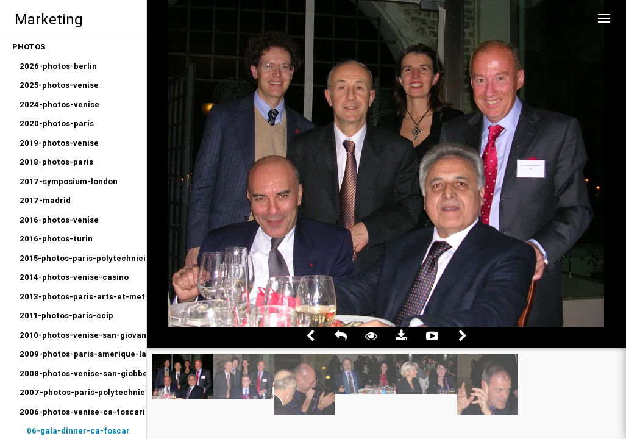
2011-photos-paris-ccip (66, 315)
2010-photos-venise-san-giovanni (83, 335)
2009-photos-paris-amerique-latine (83, 354)
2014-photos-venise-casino (74, 277)
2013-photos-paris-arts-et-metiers (83, 296)
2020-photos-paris (57, 123)
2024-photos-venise (59, 104)
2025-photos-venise (59, 85)
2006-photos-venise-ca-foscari (82, 412)
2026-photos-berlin (58, 66)
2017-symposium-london (69, 181)
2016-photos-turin (56, 239)
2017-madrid (45, 200)
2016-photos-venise (59, 220)
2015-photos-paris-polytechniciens (83, 258)
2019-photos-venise (59, 143)
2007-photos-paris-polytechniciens (83, 392)
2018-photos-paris (56, 162)
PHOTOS (29, 46)
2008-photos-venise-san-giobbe (83, 373)
